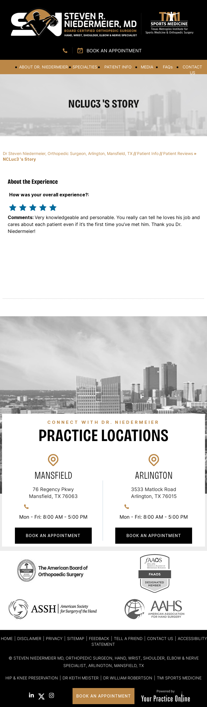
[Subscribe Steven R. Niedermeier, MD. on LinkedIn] (31, 695)
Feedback (99, 638)
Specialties (85, 66)
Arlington (154, 475)
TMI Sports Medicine (179, 677)
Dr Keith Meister (81, 677)
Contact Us (192, 69)
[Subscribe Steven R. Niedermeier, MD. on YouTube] (61, 696)
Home (8, 67)
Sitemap (75, 638)
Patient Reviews (178, 153)
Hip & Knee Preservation (31, 677)
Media (147, 66)
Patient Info (118, 66)
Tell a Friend (128, 638)
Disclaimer (29, 638)
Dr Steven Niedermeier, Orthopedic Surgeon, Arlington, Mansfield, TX (67, 153)
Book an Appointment (114, 50)
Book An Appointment (53, 535)
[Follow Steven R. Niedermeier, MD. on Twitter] (41, 696)
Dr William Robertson (127, 677)
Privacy (54, 638)
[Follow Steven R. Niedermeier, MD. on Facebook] (21, 695)
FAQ (168, 66)
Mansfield (53, 475)
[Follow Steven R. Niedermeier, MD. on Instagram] (51, 696)
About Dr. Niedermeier (43, 66)
